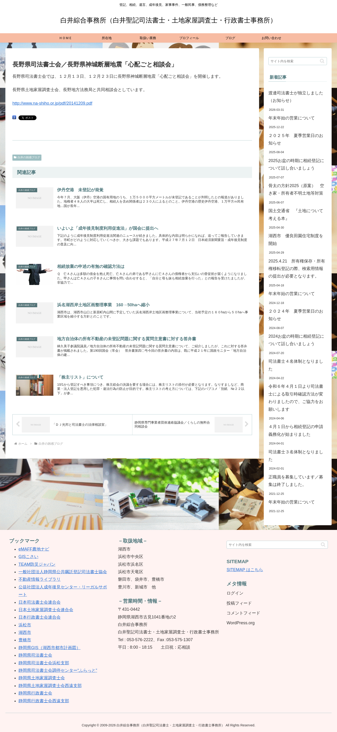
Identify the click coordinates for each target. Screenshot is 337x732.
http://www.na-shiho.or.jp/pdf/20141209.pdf (52, 103)
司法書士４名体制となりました (295, 365)
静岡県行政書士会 (35, 693)
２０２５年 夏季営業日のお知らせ (295, 139)
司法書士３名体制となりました (295, 456)
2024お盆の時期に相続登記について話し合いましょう (296, 340)
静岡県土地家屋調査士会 (41, 678)
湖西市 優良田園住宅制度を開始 (295, 239)
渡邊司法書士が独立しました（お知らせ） (295, 97)
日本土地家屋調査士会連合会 (45, 609)
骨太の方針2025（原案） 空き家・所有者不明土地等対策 (296, 189)
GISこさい (28, 556)
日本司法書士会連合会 (39, 602)
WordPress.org (241, 623)
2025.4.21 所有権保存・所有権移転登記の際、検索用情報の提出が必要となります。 (296, 269)
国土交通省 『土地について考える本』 (295, 214)
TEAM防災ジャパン (36, 564)
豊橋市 (24, 640)
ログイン (235, 593)
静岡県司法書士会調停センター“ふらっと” (57, 670)
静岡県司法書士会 (35, 655)
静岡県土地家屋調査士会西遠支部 (50, 685)
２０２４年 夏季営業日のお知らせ (295, 315)
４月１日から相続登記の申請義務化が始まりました (295, 430)
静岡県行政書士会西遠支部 (43, 701)
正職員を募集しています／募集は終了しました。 (295, 481)
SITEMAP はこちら (245, 569)
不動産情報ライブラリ (39, 579)
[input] (297, 61)
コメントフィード (243, 613)
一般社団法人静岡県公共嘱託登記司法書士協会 (62, 571)
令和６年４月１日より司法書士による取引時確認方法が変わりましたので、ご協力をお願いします (295, 397)
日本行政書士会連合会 (39, 617)
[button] (322, 61)
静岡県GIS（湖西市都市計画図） (49, 647)
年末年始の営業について (291, 118)
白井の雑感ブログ (27, 157)
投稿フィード (239, 603)
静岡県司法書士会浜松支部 (43, 663)
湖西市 (24, 632)
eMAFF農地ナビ (33, 549)
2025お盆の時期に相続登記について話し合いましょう (296, 164)
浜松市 (24, 625)
